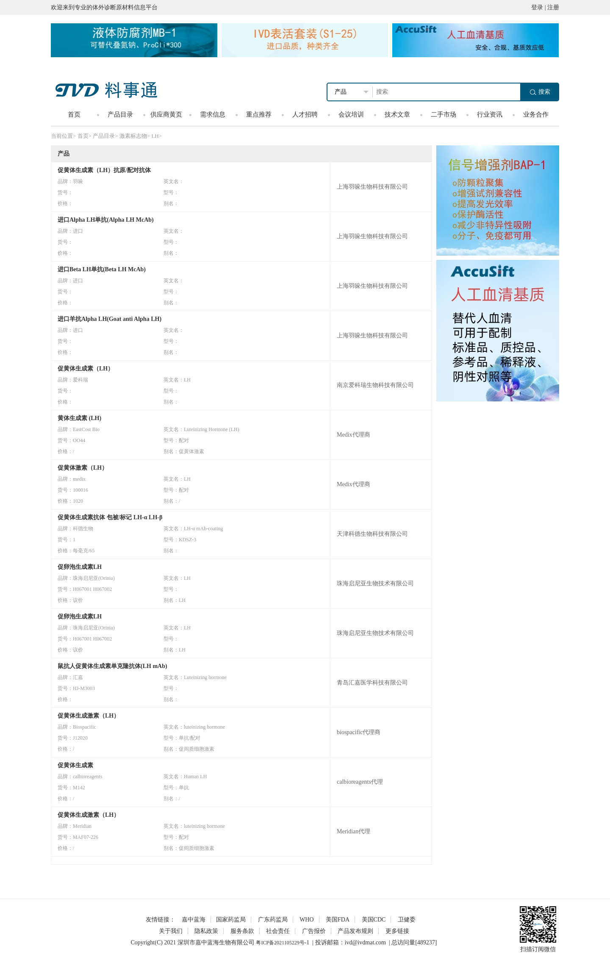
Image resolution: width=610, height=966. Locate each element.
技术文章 (397, 114)
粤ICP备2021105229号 (280, 943)
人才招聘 (305, 114)
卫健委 (407, 919)
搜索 (540, 92)
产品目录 (120, 114)
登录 (537, 7)
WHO (306, 919)
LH (154, 136)
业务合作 (536, 114)
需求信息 (212, 114)
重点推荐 (259, 114)
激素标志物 (133, 136)
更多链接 (397, 931)
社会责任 (278, 931)
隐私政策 (206, 931)
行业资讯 (489, 114)
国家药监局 (231, 919)
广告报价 (314, 931)
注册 (553, 7)
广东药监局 (273, 919)
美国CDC (374, 919)
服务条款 (242, 931)
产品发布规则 (355, 931)
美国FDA (337, 919)
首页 (74, 114)
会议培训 (351, 114)
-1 (307, 942)
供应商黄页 (166, 114)
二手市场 (443, 114)
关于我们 (171, 931)
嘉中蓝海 (193, 919)
